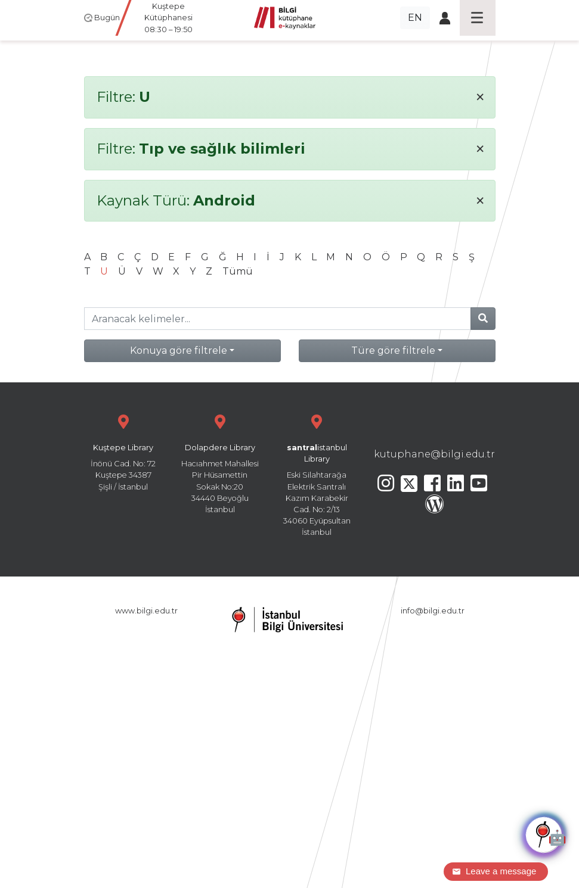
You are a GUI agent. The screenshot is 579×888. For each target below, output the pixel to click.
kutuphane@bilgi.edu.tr (434, 454)
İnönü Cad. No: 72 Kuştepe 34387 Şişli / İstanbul (123, 451)
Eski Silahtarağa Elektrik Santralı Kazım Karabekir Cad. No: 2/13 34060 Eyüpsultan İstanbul (316, 474)
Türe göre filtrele (393, 350)
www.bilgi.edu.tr (146, 610)
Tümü (237, 271)
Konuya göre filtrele (178, 350)
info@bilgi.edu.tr (433, 610)
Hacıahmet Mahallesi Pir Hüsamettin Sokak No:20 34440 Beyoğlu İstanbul (220, 462)
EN (415, 17)
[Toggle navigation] (478, 18)
